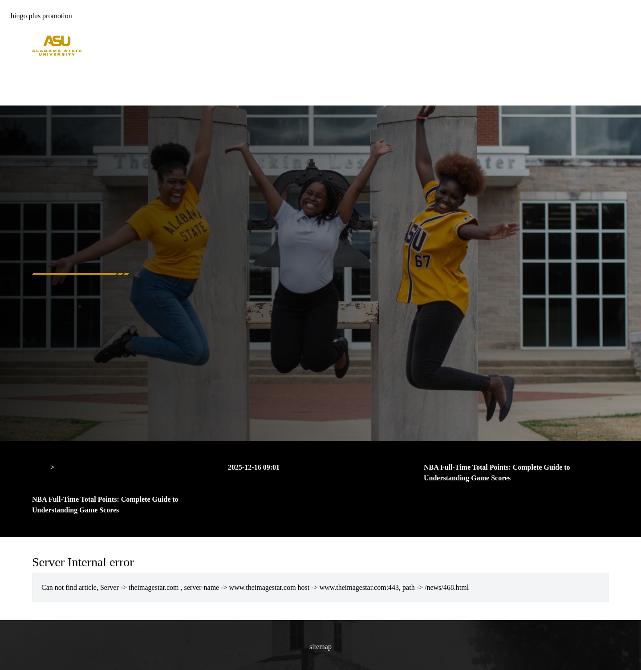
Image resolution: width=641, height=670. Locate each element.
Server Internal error (86, 467)
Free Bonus (48, 82)
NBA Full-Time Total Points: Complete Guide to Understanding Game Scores (497, 472)
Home (40, 61)
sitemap (320, 646)
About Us (46, 93)
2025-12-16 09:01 (254, 467)
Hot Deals (46, 71)
